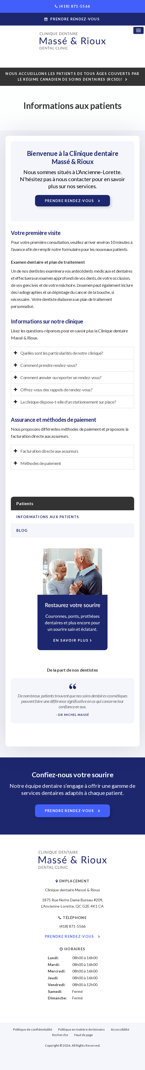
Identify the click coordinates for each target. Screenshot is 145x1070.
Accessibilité (120, 1029)
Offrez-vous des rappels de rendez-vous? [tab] (56, 389)
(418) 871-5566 (74, 6)
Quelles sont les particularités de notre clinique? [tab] (61, 352)
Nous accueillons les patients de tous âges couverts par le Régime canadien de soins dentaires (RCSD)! (72, 76)
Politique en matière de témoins (81, 1029)
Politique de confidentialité (32, 1029)
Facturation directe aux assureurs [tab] (49, 451)
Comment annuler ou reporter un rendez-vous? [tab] (61, 377)
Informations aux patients (47, 517)
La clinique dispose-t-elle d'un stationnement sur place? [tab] (68, 401)
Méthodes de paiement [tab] (40, 463)
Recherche (60, 1035)
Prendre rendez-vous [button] (75, 19)
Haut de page (83, 1035)
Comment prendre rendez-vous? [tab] (48, 365)
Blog (21, 530)
